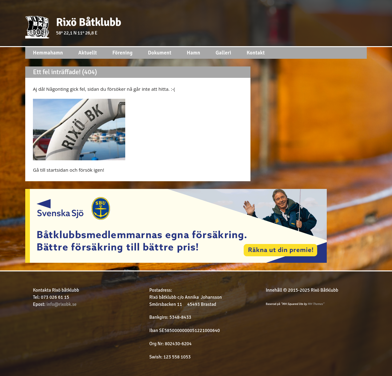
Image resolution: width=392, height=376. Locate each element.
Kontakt (256, 53)
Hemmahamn (48, 53)
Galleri (223, 53)
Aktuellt (87, 53)
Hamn (193, 53)
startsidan (58, 170)
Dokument (159, 53)
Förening (122, 53)
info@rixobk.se (61, 304)
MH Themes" (315, 304)
